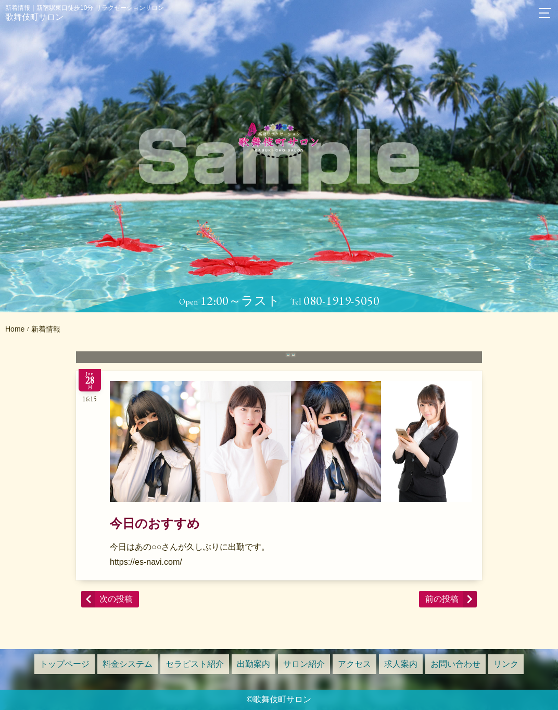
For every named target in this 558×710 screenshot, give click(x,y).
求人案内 (400, 664)
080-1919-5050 (341, 301)
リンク (505, 664)
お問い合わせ (455, 664)
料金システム (128, 664)
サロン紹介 (304, 664)
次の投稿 (116, 598)
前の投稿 (442, 598)
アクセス (354, 664)
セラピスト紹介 (195, 664)
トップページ (65, 664)
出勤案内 (253, 664)
